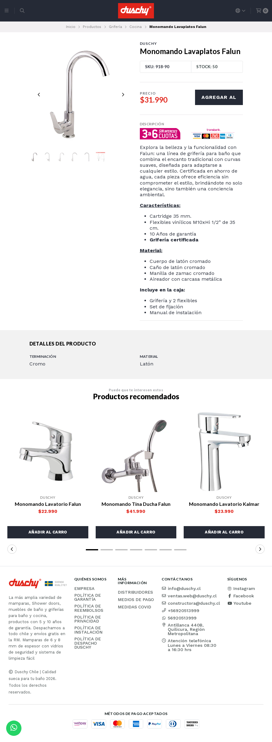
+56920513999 (180, 610)
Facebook (240, 596)
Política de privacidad (87, 619)
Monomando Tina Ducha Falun (136, 504)
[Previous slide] (39, 94)
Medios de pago (136, 600)
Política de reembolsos (88, 608)
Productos (92, 27)
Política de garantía (87, 597)
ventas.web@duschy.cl (189, 596)
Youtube (239, 603)
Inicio (70, 27)
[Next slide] (123, 94)
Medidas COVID (134, 607)
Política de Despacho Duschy (87, 643)
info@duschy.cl (181, 588)
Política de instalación (88, 630)
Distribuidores (135, 592)
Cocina (135, 27)
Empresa (84, 589)
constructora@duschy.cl (191, 603)
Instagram (241, 588)
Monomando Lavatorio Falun (48, 504)
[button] (47, 532)
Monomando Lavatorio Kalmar (224, 504)
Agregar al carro (218, 99)
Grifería (115, 27)
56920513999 (179, 618)
